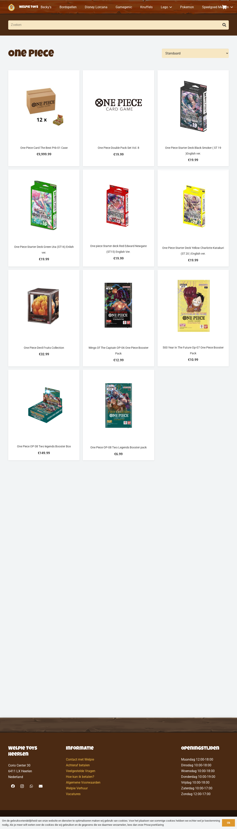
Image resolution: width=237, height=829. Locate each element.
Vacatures (73, 794)
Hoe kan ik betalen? (80, 777)
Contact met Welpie (80, 759)
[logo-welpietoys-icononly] (11, 7)
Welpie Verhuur (77, 788)
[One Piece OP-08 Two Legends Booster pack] (118, 415)
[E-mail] (40, 786)
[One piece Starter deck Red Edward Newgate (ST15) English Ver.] (118, 218)
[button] (170, 7)
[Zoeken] (118, 25)
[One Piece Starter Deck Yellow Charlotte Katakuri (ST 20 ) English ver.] (193, 218)
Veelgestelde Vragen (80, 771)
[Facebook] (12, 786)
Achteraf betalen (78, 765)
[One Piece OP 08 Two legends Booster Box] (43, 415)
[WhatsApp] (31, 786)
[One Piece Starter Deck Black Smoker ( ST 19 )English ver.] (193, 118)
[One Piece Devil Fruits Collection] (43, 318)
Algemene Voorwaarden (83, 782)
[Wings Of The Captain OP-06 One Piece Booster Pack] (118, 318)
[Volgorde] (195, 53)
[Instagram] (22, 786)
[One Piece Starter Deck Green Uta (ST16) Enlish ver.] (43, 218)
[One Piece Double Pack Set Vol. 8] (118, 118)
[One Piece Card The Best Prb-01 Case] (43, 118)
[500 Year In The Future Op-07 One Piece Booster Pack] (193, 318)
